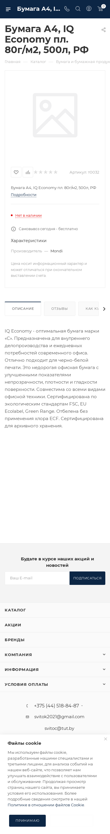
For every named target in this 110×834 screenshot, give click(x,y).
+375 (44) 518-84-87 (56, 706)
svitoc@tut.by (59, 728)
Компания (18, 654)
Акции (13, 625)
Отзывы (59, 309)
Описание (23, 309)
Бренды (15, 639)
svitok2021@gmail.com (59, 716)
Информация (22, 669)
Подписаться (87, 578)
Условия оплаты (26, 684)
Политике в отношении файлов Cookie (46, 804)
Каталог (15, 610)
